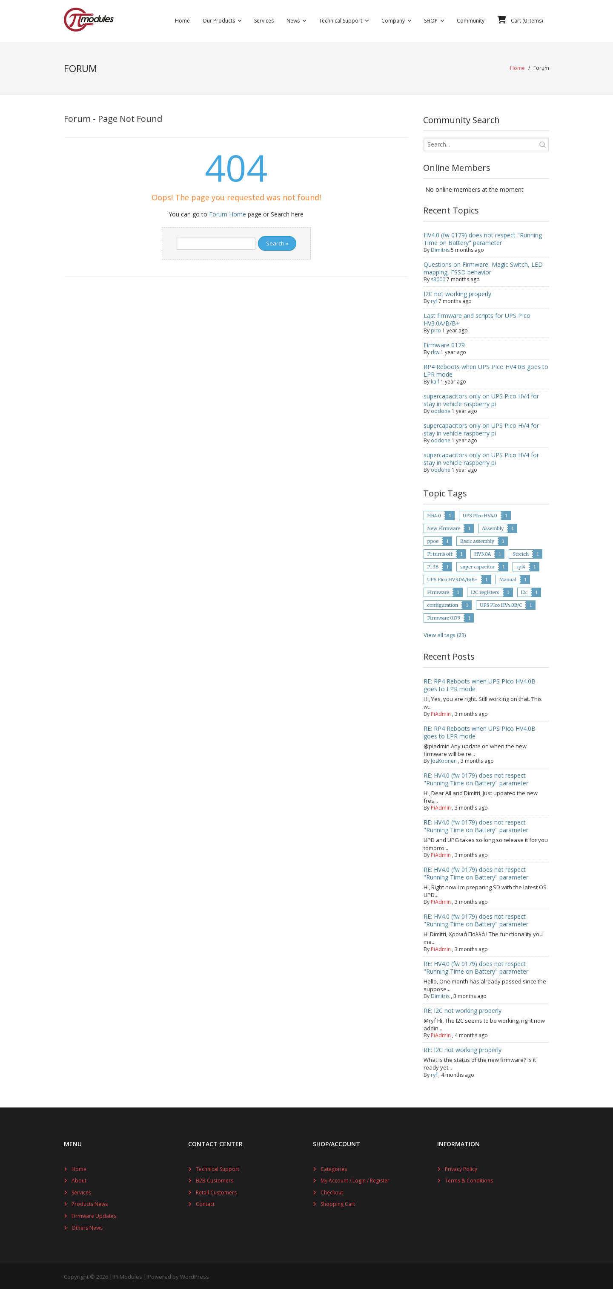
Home (517, 67)
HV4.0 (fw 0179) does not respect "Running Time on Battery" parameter (483, 237)
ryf (434, 299)
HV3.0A (482, 553)
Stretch (521, 553)
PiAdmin (441, 712)
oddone (440, 409)
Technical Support (217, 1167)
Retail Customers (216, 1191)
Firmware (438, 591)
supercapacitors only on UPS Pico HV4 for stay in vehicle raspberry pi (481, 399)
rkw (435, 351)
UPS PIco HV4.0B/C (501, 604)
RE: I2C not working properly (462, 1009)
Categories (334, 1167)
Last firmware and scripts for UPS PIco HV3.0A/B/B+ (477, 318)
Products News (90, 1202)
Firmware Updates (94, 1214)
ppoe (432, 540)
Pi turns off (440, 553)
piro (436, 329)
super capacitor (477, 565)
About (79, 1179)
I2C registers (485, 591)
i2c (524, 591)
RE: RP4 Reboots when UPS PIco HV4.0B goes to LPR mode (480, 684)
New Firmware (444, 527)
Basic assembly (477, 540)
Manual (507, 578)
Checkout (332, 1191)
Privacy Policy (461, 1167)
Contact (205, 1202)
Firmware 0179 (444, 344)
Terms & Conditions (469, 1179)
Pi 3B (433, 565)
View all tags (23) (445, 633)
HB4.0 (434, 514)
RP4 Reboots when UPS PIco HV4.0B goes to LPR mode (486, 369)
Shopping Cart (338, 1202)
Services (81, 1191)
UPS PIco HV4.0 (480, 514)
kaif (435, 380)
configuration (442, 604)
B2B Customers (214, 1179)
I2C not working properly (457, 292)
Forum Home (227, 213)
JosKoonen (444, 759)
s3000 (438, 278)
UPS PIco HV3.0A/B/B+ (452, 578)
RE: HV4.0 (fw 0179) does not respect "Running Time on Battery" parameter (476, 778)
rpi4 (521, 565)
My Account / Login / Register (355, 1179)
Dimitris (440, 248)
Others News (87, 1226)
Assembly (493, 527)
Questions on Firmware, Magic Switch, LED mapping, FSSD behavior (483, 267)
